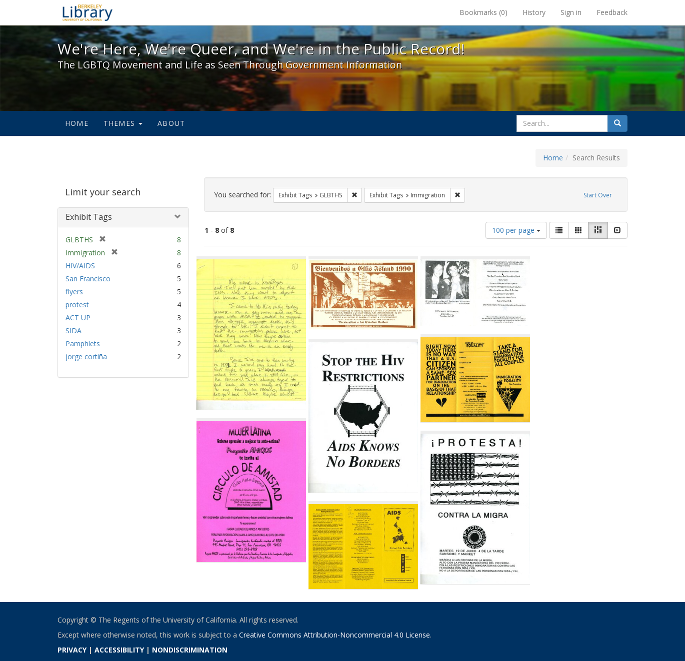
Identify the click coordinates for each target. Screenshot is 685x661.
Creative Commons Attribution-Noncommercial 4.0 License (334, 635)
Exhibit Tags (89, 216)
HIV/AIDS (80, 265)
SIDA (74, 330)
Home (76, 123)
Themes (123, 123)
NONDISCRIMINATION (190, 650)
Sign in (571, 12)
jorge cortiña (86, 356)
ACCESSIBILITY (119, 650)
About (171, 123)
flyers (74, 291)
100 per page (516, 230)
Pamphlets (83, 343)
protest (77, 304)
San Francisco (88, 278)
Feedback (612, 12)
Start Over (598, 195)
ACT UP (78, 317)
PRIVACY (72, 650)
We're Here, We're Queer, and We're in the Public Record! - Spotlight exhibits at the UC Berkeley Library (87, 12)
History (534, 12)
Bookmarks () (484, 12)
